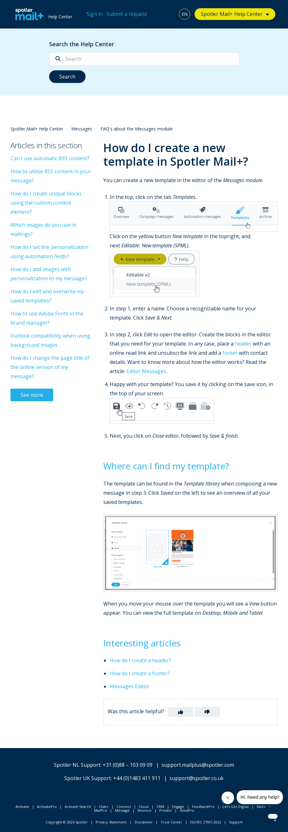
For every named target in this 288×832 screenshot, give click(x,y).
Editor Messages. (146, 371)
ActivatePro (47, 806)
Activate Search (78, 806)
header (243, 343)
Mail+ (261, 806)
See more (32, 394)
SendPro (187, 810)
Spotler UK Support (87, 778)
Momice (144, 810)
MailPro (100, 810)
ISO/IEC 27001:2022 (205, 822)
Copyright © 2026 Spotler (67, 822)
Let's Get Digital (235, 806)
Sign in (94, 13)
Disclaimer (144, 822)
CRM (160, 806)
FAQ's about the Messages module (136, 129)
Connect (124, 806)
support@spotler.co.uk (197, 778)
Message (122, 810)
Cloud (144, 806)
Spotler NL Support (77, 764)
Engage (178, 806)
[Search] (144, 59)
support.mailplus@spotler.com (198, 764)
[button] (180, 712)
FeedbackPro (203, 806)
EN (185, 14)
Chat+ (104, 806)
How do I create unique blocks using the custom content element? (46, 202)
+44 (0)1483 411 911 (136, 778)
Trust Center (171, 822)
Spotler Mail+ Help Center (232, 13)
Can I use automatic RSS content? (49, 158)
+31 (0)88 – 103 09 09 (127, 764)
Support (236, 822)
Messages (81, 129)
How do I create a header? (140, 660)
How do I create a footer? (140, 673)
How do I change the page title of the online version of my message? (49, 367)
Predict (165, 810)
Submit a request (126, 13)
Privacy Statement (111, 822)
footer (230, 352)
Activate (22, 806)
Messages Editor (129, 686)
